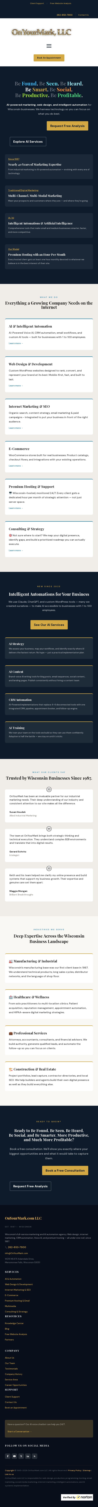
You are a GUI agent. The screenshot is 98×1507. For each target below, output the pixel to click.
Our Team (10, 1363)
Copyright (9, 1470)
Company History (13, 1374)
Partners (9, 1339)
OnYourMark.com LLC (23, 1218)
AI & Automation (13, 1279)
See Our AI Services (49, 625)
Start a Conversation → (20, 1431)
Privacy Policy (74, 1470)
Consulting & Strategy (16, 1311)
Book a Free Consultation (65, 1170)
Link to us (9, 1474)
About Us (9, 1357)
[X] (21, 1456)
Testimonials (11, 1368)
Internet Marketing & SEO (18, 1289)
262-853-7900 (65, 15)
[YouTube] (14, 1456)
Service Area (11, 1379)
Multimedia (10, 1306)
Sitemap (87, 1470)
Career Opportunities (16, 1385)
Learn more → (16, 343)
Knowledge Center (14, 1323)
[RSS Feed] (34, 1456)
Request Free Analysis (67, 126)
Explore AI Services (28, 141)
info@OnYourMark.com (16, 1253)
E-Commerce (11, 1295)
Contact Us (83, 15)
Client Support (37, 3)
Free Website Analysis (60, 3)
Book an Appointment (16, 1407)
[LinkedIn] (28, 1456)
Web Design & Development (19, 1284)
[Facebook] (7, 1456)
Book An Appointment (49, 57)
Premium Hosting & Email (17, 1300)
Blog (7, 1328)
